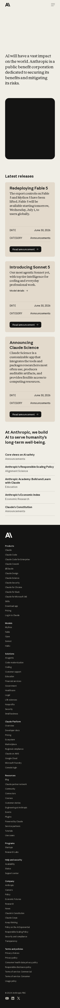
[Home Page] (16, 4)
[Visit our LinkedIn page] (13, 998)
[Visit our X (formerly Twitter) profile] (18, 998)
